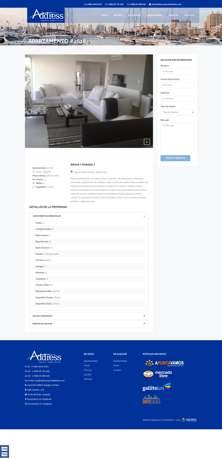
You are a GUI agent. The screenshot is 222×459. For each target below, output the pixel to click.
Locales (87, 404)
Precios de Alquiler (42, 353)
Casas (87, 395)
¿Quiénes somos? (154, 15)
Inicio (105, 15)
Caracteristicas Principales (47, 246)
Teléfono (165, 93)
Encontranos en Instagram (38, 433)
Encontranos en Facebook (38, 429)
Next (147, 142)
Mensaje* (165, 120)
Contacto (189, 15)
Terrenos (88, 409)
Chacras (88, 400)
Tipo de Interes (168, 106)
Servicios (173, 15)
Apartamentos (91, 390)
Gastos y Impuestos (42, 346)
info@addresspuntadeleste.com (167, 4)
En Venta (118, 15)
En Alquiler (134, 15)
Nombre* (165, 66)
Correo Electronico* (170, 79)
